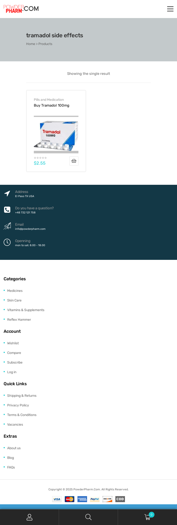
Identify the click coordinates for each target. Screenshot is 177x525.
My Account (29, 517)
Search (88, 517)
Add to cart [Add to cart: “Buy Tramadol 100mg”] (73, 161)
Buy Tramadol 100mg (51, 105)
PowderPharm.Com (86, 489)
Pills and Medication (49, 100)
